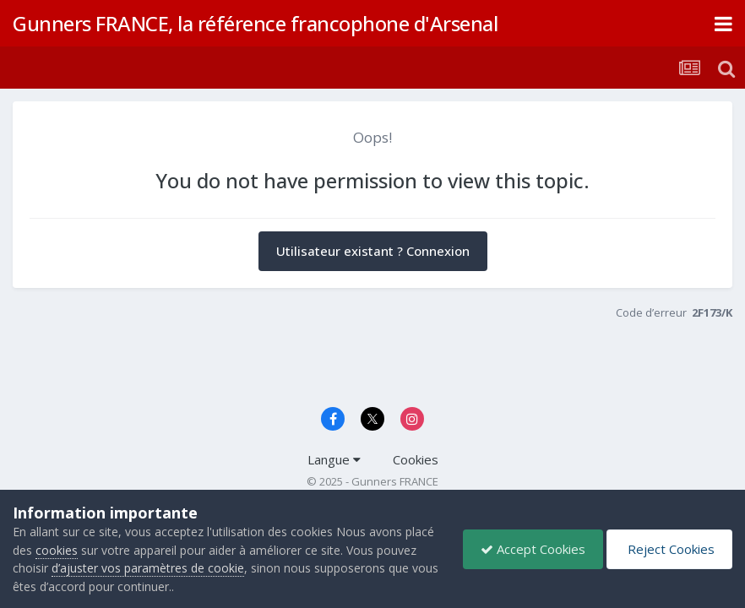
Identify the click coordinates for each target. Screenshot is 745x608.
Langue (334, 459)
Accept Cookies (533, 548)
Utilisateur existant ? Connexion (373, 250)
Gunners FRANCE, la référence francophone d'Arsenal (255, 23)
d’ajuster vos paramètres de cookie (148, 568)
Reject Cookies (669, 548)
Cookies (415, 459)
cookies (56, 550)
